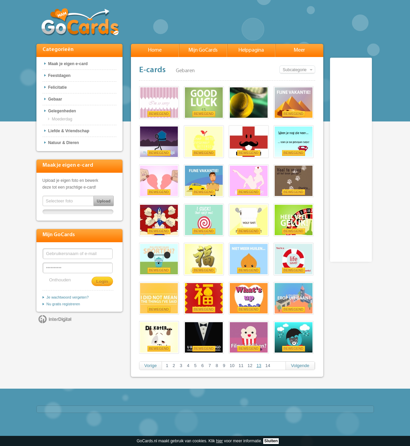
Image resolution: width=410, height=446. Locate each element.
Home (155, 50)
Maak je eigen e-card (68, 63)
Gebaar (55, 99)
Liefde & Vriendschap (68, 131)
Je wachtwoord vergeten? (68, 297)
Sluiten (271, 441)
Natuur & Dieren (63, 142)
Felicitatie (57, 87)
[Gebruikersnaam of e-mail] (78, 253)
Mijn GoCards (203, 50)
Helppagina (251, 50)
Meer (299, 50)
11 (241, 365)
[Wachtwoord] (78, 267)
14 (267, 365)
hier (219, 441)
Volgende (300, 365)
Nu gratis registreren (63, 304)
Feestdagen (59, 75)
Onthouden (60, 279)
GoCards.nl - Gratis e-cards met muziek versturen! (80, 21)
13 (258, 365)
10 (231, 365)
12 (249, 365)
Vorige (150, 365)
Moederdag (62, 119)
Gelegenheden (62, 111)
